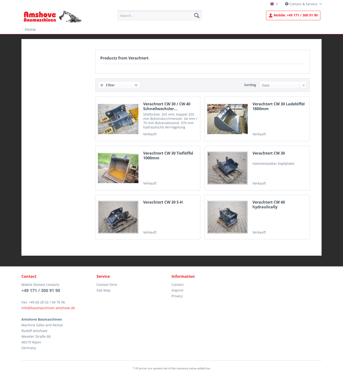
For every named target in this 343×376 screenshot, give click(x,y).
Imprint (177, 290)
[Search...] (160, 15)
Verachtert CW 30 (268, 153)
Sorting (250, 85)
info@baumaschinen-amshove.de (48, 308)
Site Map (103, 290)
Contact (178, 284)
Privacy (177, 296)
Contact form (106, 284)
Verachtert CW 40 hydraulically (268, 204)
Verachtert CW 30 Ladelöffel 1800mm (278, 106)
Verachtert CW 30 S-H (163, 202)
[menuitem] (160, 15)
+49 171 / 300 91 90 (293, 15)
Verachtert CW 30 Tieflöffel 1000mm (168, 155)
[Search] (197, 15)
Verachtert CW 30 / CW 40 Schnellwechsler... (166, 106)
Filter (108, 85)
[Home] (30, 29)
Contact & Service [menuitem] (301, 4)
